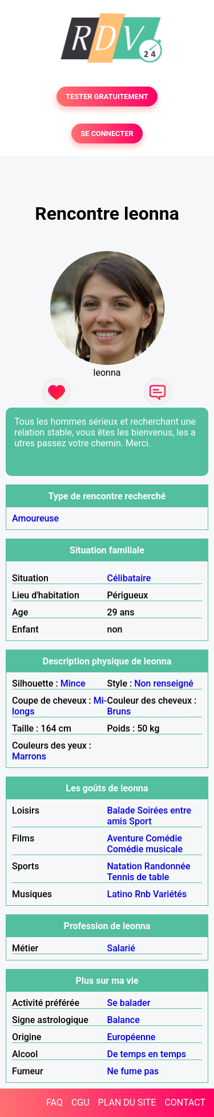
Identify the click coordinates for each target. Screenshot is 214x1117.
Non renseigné (163, 683)
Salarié (121, 948)
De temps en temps (147, 1054)
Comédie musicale (145, 849)
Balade (121, 810)
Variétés (170, 894)
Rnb (143, 894)
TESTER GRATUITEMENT (107, 96)
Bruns (119, 711)
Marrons (29, 756)
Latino (120, 894)
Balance (123, 1020)
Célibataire (129, 578)
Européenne (131, 1037)
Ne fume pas (133, 1071)
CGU (80, 1102)
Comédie (164, 838)
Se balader (129, 1002)
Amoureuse (35, 518)
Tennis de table (138, 877)
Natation (124, 866)
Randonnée (167, 866)
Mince (73, 683)
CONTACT (184, 1102)
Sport (140, 821)
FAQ (54, 1102)
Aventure (125, 838)
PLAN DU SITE (127, 1102)
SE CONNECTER (106, 133)
